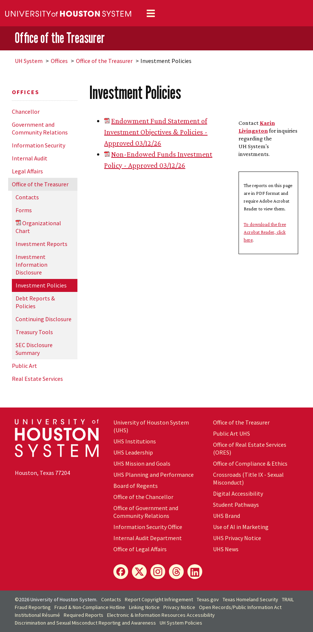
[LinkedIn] (194, 571)
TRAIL (288, 599)
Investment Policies (41, 285)
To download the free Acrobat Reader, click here (265, 232)
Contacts (27, 197)
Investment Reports (41, 243)
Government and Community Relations (40, 128)
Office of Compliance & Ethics (250, 463)
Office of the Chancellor (143, 496)
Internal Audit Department (147, 538)
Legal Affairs (27, 171)
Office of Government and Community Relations (145, 511)
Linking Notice (144, 607)
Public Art (24, 365)
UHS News (226, 549)
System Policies (181, 622)
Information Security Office (147, 526)
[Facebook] (120, 571)
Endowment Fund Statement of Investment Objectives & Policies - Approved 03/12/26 (155, 132)
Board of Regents (135, 485)
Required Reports (83, 615)
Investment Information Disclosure (31, 264)
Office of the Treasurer (60, 38)
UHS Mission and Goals (141, 463)
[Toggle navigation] (151, 13)
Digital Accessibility (238, 493)
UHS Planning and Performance (153, 474)
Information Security (38, 145)
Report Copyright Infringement (159, 599)
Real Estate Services (37, 378)
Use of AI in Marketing (241, 526)
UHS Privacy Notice (237, 538)
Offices (59, 60)
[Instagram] (157, 571)
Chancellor (26, 111)
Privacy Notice (179, 607)
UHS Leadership (133, 452)
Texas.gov (208, 599)
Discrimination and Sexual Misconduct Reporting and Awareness (85, 622)
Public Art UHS (231, 433)
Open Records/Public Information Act (240, 607)
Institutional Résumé (37, 615)
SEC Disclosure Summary (34, 348)
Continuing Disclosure (43, 319)
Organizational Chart (38, 226)
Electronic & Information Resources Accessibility (161, 615)
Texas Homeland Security (250, 599)
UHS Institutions (134, 441)
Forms (24, 210)
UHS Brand (226, 515)
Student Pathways (236, 504)
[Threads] (176, 571)
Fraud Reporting (33, 607)
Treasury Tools (34, 332)
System (29, 60)
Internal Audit (29, 158)
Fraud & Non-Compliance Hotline (89, 607)
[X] (139, 571)
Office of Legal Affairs (140, 549)
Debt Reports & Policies (35, 302)
